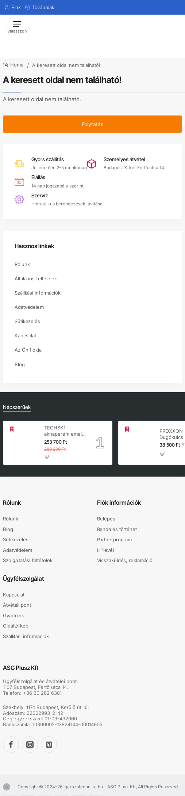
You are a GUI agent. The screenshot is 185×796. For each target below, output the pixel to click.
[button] (47, 457)
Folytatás (92, 124)
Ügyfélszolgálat (23, 578)
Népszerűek (17, 407)
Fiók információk (119, 502)
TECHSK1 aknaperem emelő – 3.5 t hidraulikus (64, 431)
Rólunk (12, 502)
